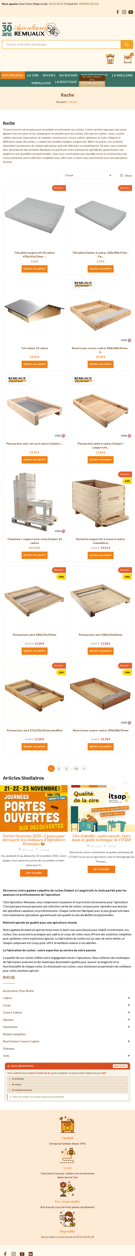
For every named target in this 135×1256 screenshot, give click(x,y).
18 (76, 768)
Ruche (9, 978)
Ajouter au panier (34, 269)
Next (125, 783)
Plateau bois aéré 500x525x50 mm (34, 634)
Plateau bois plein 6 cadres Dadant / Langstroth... (101, 445)
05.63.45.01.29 (58, 3)
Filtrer (128, 175)
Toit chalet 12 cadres (34, 348)
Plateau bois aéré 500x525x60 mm (100, 634)
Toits (6, 1055)
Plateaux (8, 1048)
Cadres (7, 998)
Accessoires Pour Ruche (18, 991)
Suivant (84, 768)
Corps (7, 1005)
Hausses (8, 1019)
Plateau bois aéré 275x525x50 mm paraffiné (34, 730)
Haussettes (10, 1027)
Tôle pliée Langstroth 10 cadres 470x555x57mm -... (34, 254)
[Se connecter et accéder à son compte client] (110, 59)
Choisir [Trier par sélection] (89, 175)
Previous (3, 783)
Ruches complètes (14, 1034)
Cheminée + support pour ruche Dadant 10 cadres (35, 540)
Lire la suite (34, 873)
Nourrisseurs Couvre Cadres (21, 1041)
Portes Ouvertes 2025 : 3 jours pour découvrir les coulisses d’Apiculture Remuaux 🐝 (34, 840)
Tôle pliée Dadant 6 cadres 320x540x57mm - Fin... (100, 254)
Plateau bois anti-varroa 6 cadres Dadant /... (34, 443)
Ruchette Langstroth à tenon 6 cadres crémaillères (100, 540)
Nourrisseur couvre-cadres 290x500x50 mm (100, 730)
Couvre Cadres (12, 1012)
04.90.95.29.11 (88, 3)
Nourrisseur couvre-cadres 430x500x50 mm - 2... (100, 350)
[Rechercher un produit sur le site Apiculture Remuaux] (127, 44)
